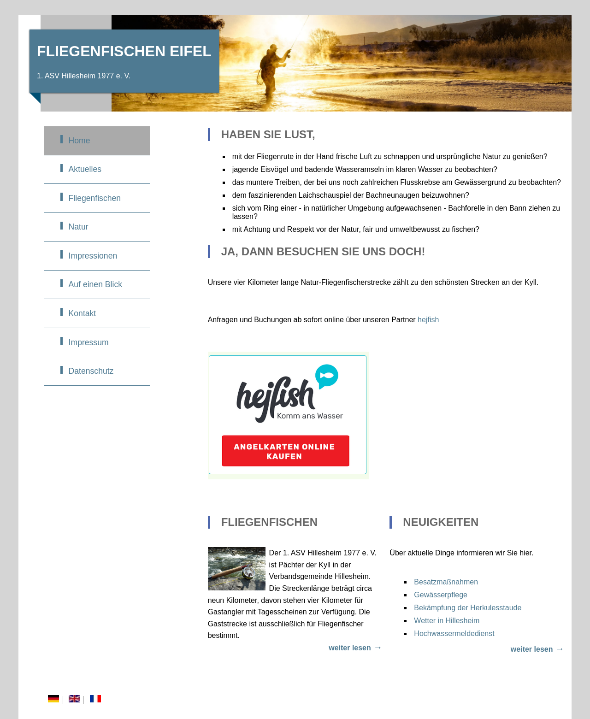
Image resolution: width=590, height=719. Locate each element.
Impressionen (93, 255)
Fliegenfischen (95, 198)
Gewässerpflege (440, 595)
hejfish (428, 320)
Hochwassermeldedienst (454, 633)
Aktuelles (85, 169)
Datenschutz (91, 371)
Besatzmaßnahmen (446, 582)
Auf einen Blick (95, 284)
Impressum (89, 342)
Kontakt (82, 313)
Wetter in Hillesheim (446, 621)
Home (79, 140)
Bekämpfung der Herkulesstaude (467, 608)
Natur (78, 226)
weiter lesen (350, 648)
